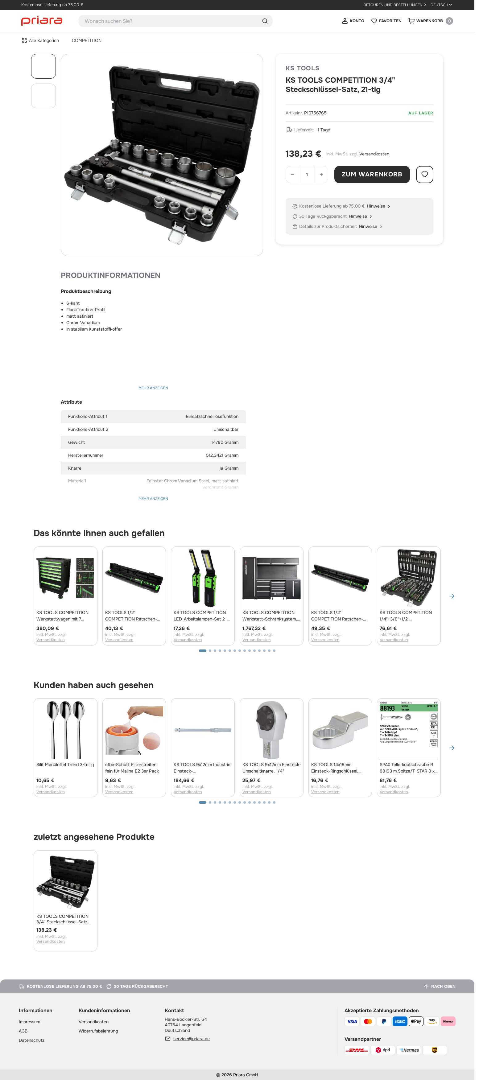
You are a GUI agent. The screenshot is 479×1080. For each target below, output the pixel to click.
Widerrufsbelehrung (98, 1031)
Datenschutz (31, 1040)
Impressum (29, 1021)
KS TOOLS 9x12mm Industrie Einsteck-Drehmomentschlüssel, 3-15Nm (202, 768)
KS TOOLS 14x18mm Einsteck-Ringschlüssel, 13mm (334, 768)
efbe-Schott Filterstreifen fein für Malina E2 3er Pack (132, 768)
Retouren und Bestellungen (393, 4)
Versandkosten (374, 154)
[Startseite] (41, 20)
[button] (452, 596)
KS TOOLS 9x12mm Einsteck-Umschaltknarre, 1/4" (271, 768)
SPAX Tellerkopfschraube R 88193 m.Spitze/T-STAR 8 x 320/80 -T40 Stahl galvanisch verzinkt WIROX (407, 768)
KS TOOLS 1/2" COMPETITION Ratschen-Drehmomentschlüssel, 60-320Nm (338, 616)
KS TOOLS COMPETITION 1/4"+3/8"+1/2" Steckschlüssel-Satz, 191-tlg (408, 616)
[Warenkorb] (430, 21)
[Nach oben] (439, 986)
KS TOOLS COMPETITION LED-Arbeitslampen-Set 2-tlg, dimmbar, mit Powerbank (202, 616)
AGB (23, 1031)
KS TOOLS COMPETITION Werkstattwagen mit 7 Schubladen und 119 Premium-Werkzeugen (62, 616)
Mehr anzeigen (153, 387)
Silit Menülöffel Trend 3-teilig (65, 764)
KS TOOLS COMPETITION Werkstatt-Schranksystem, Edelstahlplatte (269, 616)
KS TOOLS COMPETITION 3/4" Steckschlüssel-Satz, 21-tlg (62, 919)
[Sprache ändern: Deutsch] (442, 5)
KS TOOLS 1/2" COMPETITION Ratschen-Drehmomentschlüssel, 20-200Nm (132, 616)
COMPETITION (86, 40)
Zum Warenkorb (372, 174)
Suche (265, 21)
